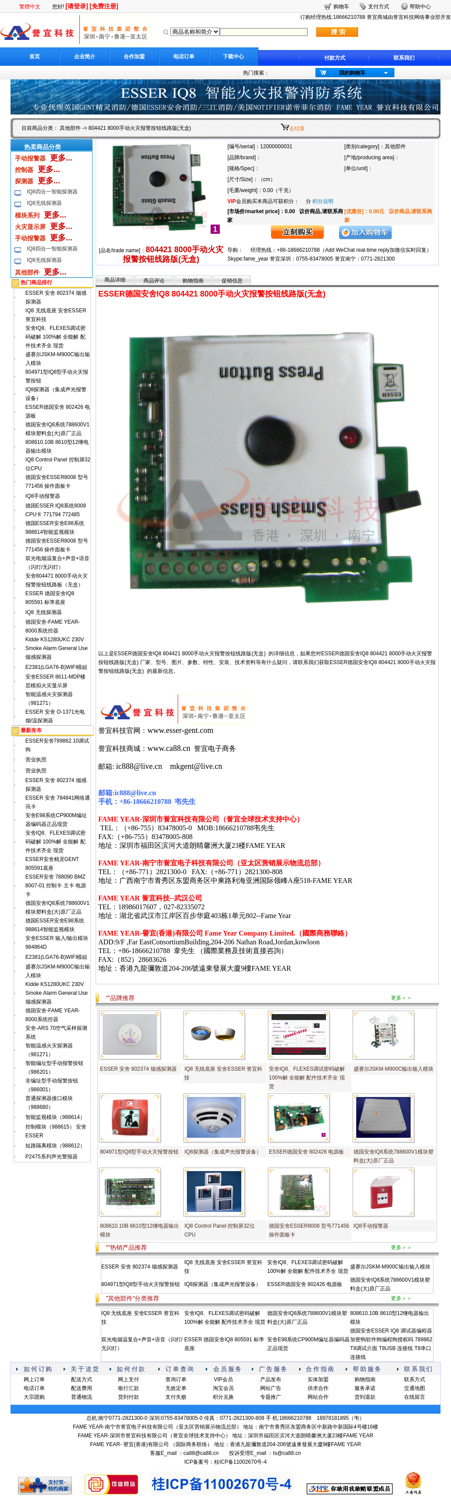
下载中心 (233, 57)
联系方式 (414, 1379)
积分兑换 (223, 1397)
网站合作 (318, 1397)
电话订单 (183, 57)
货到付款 (128, 1397)
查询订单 (175, 1379)
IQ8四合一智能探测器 (52, 192)
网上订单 (34, 1379)
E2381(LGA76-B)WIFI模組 (56, 667)
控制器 (24, 169)
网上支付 (128, 1379)
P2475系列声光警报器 (51, 1157)
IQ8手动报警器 (42, 496)
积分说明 (322, 201)
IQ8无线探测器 (44, 203)
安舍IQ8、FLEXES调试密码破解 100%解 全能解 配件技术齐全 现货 (55, 337)
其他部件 (70, 128)
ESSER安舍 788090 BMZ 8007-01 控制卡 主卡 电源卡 (55, 885)
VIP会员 (223, 1379)
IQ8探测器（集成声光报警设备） (222, 1152)
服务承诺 (365, 1388)
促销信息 (232, 281)
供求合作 (318, 1388)
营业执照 (36, 760)
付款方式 (334, 58)
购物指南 (193, 281)
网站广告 (270, 1388)
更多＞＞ (401, 998)
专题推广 (270, 1397)
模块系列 (27, 215)
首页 (34, 57)
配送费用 (81, 1388)
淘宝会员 (223, 1388)
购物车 (341, 7)
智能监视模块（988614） (55, 1117)
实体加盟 (318, 1379)
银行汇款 (128, 1388)
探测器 (24, 181)
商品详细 (114, 280)
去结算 (297, 128)
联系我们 (404, 58)
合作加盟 (134, 57)
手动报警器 (30, 158)
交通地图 (414, 1388)
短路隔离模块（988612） (55, 1146)
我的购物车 (352, 73)
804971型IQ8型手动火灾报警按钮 (139, 1152)
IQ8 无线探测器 (43, 612)
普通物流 (81, 1397)
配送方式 (81, 1379)
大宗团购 (34, 1397)
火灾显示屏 (30, 226)
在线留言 (414, 1397)
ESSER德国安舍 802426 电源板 (306, 1152)
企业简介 (84, 57)
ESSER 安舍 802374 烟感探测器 (138, 1069)
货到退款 (365, 1397)
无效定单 (175, 1388)
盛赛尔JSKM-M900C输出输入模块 (394, 1069)
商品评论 (154, 281)
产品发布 (270, 1379)
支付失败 (175, 1397)
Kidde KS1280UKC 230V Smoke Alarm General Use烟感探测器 (56, 648)
